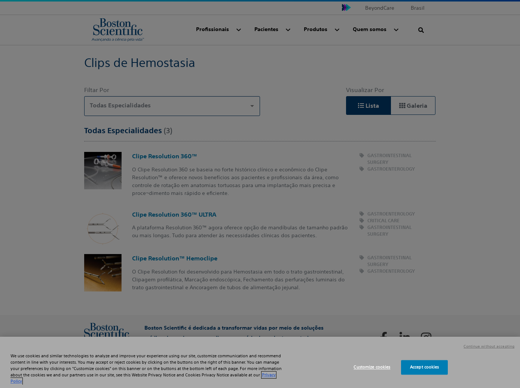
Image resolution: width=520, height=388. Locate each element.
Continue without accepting (489, 346)
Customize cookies (372, 367)
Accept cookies (424, 367)
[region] (260, 362)
